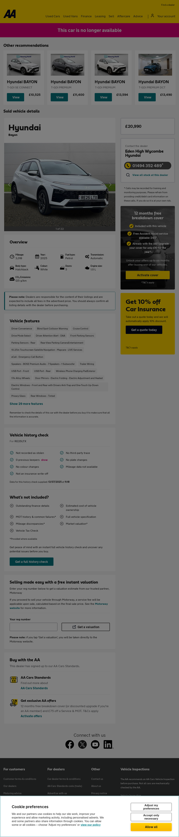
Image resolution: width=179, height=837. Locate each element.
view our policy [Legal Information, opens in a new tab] (91, 824)
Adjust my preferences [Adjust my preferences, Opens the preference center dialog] (151, 807)
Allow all (151, 827)
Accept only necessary (151, 817)
